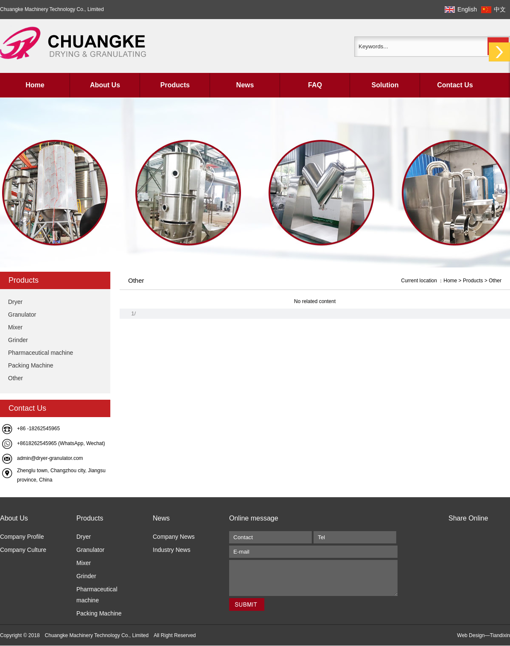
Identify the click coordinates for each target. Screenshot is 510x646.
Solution (385, 85)
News (245, 85)
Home (34, 85)
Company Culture (23, 549)
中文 (500, 9)
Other (15, 378)
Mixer (15, 327)
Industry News (172, 549)
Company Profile (22, 536)
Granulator (22, 314)
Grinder (18, 340)
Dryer (15, 301)
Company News (174, 536)
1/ (133, 313)
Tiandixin (500, 635)
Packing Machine (30, 365)
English (467, 9)
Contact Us (455, 85)
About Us (105, 85)
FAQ (315, 85)
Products (175, 85)
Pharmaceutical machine (40, 352)
